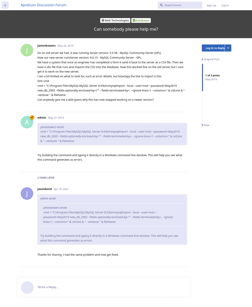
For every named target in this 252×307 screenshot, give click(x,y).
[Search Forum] (180, 5)
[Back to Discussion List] (5, 5)
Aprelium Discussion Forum (43, 5)
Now (205, 125)
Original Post (210, 59)
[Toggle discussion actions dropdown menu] (228, 48)
